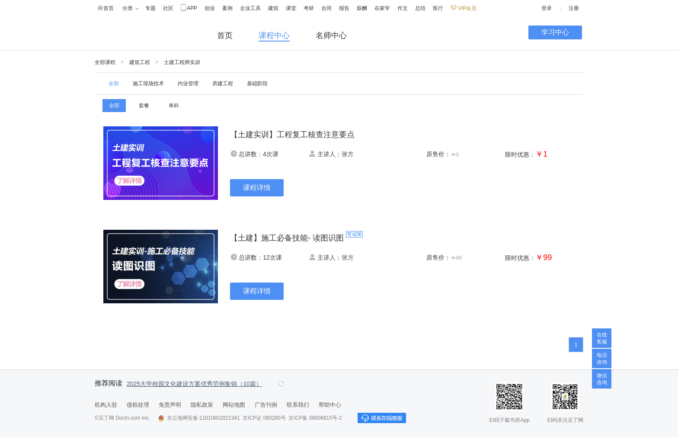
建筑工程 (139, 62)
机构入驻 (106, 405)
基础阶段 (257, 83)
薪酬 (362, 8)
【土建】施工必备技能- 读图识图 (287, 238)
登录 (546, 8)
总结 (420, 8)
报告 (344, 8)
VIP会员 (464, 8)
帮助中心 (330, 405)
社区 (168, 8)
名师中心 (331, 35)
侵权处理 (138, 405)
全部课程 (105, 62)
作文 (402, 8)
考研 (309, 8)
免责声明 (170, 405)
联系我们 (298, 405)
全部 (114, 83)
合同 (326, 8)
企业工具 (250, 8)
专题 (150, 8)
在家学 (382, 8)
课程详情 (257, 187)
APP (189, 8)
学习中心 (555, 32)
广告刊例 (266, 405)
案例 (227, 8)
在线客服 (602, 338)
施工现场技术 (148, 83)
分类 (130, 8)
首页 (105, 8)
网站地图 (234, 405)
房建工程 (222, 83)
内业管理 (188, 83)
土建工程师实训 (182, 62)
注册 (574, 8)
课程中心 (274, 35)
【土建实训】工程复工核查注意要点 (292, 134)
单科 (174, 106)
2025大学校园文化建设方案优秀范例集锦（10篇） (194, 383)
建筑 (273, 8)
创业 (210, 8)
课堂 (291, 8)
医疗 (438, 8)
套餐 (144, 106)
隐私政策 (202, 405)
